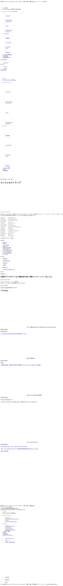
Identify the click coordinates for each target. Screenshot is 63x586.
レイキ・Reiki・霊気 (7, 250)
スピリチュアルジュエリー (11, 521)
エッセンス (5, 254)
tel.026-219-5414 (3, 287)
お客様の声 (6, 57)
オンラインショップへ (5, 279)
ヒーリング (7, 517)
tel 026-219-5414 (3, 509)
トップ (5, 7)
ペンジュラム (8, 527)
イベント (3, 66)
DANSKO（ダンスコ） (10, 529)
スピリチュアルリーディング (11, 518)
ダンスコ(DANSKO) (7, 252)
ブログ (5, 55)
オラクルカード (6, 249)
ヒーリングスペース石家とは (12, 9)
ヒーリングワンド (9, 528)
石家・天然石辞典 (7, 247)
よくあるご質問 (7, 54)
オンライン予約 (3, 285)
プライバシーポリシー (8, 535)
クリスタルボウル (7, 251)
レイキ (6, 520)
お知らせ (5, 246)
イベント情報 (6, 245)
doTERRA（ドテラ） (10, 526)
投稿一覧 (5, 242)
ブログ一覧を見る (4, 451)
